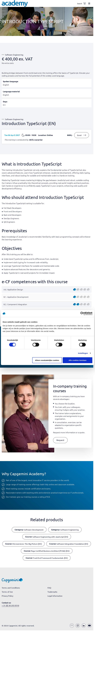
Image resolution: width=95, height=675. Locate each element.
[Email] (72, 625)
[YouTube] (89, 625)
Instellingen (83, 353)
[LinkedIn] (84, 625)
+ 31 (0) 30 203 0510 (10, 605)
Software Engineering (14, 55)
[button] (60, 440)
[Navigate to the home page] (15, 3)
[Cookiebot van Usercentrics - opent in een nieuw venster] (82, 313)
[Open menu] (89, 3)
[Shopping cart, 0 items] (84, 3)
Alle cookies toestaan (77, 360)
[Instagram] (78, 625)
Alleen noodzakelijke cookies (47, 360)
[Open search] (80, 3)
